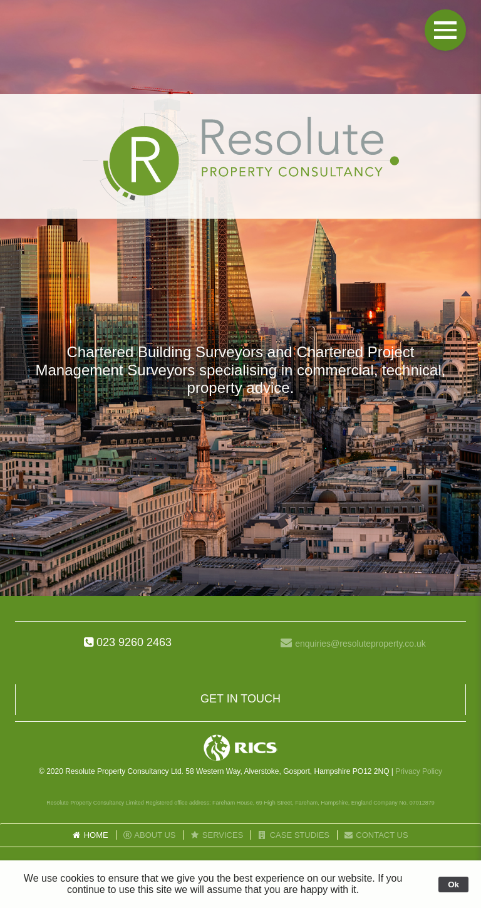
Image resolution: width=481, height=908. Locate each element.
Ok (453, 884)
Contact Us (375, 835)
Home (89, 835)
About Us (149, 835)
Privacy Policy (418, 771)
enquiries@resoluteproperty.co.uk (360, 644)
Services (217, 835)
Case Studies (293, 835)
